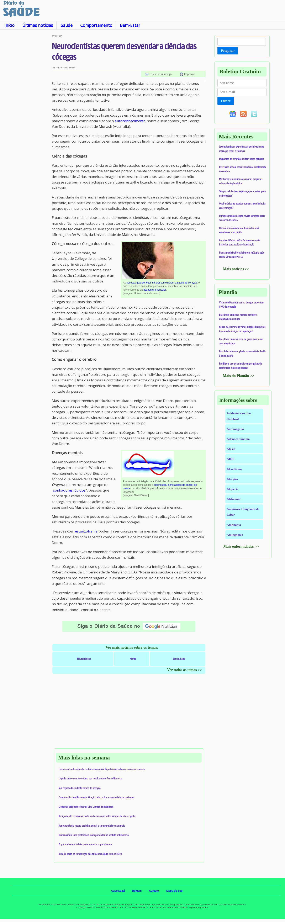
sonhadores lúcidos (69, 490)
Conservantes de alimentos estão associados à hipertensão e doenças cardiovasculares (102, 769)
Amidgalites (235, 534)
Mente (133, 659)
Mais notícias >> (236, 269)
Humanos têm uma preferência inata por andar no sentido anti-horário (94, 835)
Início (9, 25)
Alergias (232, 479)
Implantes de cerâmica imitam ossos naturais (241, 159)
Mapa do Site (174, 890)
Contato (154, 890)
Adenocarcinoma (238, 439)
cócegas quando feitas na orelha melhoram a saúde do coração (161, 282)
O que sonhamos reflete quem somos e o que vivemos (85, 844)
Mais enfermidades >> (241, 546)
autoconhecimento (130, 120)
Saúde (67, 25)
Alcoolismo (234, 469)
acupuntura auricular (154, 289)
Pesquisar (227, 51)
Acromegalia (235, 429)
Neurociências (84, 659)
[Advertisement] (26, 97)
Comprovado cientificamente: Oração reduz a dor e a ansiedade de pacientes (96, 797)
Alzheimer (234, 499)
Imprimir (189, 74)
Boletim (137, 890)
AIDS (230, 459)
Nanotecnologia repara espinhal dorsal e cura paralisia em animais (92, 825)
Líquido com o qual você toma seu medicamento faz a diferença (90, 778)
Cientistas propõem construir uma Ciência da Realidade (86, 807)
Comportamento (96, 25)
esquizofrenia (86, 531)
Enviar (225, 101)
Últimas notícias (37, 25)
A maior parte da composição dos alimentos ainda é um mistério (90, 854)
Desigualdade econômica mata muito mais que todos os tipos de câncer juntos (97, 816)
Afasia (231, 449)
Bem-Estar (130, 25)
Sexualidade (179, 659)
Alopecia (232, 489)
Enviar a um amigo (160, 74)
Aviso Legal (118, 890)
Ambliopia (234, 524)
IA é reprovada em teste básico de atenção (80, 788)
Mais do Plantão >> (238, 376)
